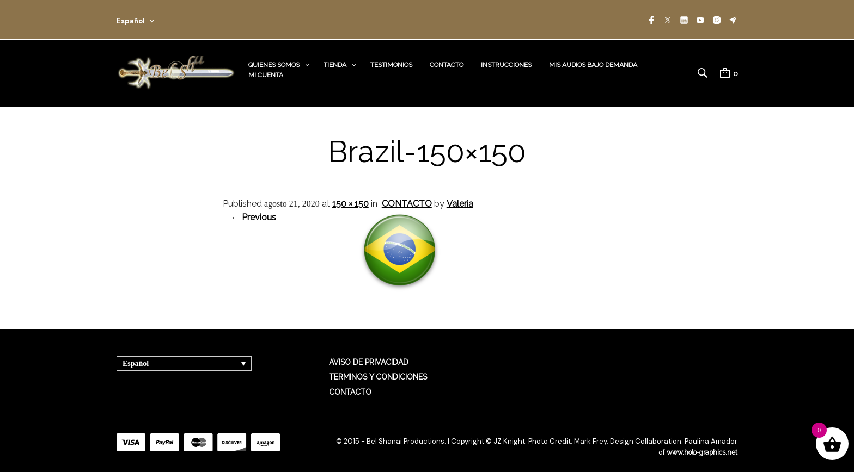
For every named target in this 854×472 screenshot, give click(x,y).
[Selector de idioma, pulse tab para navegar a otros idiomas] (184, 353)
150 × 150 (350, 193)
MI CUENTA (265, 69)
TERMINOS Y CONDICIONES (378, 366)
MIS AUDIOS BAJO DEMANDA (593, 59)
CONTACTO (446, 59)
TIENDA (335, 59)
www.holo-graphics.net (699, 442)
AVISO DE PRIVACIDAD (368, 351)
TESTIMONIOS (391, 59)
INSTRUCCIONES (506, 59)
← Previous (253, 207)
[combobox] (150, 19)
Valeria (460, 193)
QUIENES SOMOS (274, 59)
